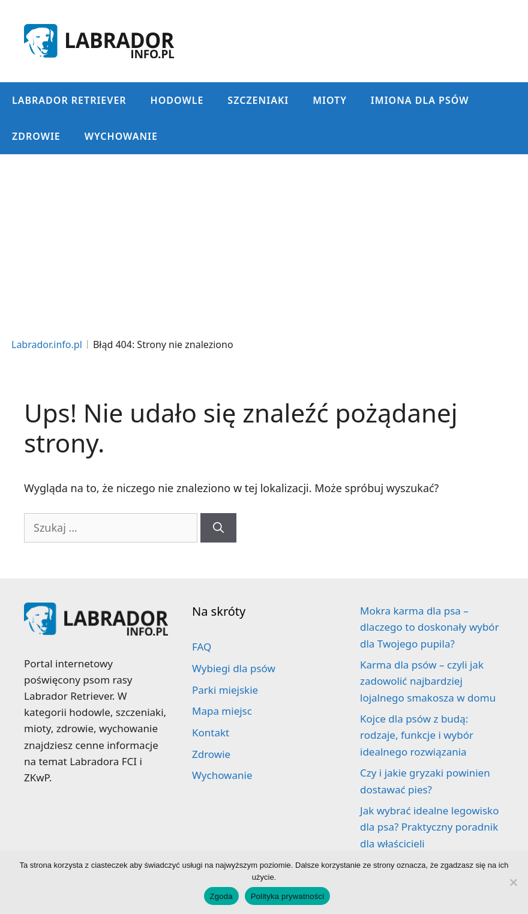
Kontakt (210, 732)
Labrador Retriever (69, 100)
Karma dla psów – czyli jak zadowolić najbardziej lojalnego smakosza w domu (428, 681)
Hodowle (177, 100)
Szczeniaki (258, 100)
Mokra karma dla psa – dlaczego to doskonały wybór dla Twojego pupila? (429, 627)
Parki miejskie (225, 690)
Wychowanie (121, 136)
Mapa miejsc (222, 711)
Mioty (330, 100)
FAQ (201, 647)
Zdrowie (36, 136)
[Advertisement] (264, 244)
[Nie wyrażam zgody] (513, 882)
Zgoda (221, 896)
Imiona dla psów (420, 100)
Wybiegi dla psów (233, 668)
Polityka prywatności (288, 896)
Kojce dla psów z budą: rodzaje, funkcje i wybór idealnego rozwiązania (416, 735)
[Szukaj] (218, 528)
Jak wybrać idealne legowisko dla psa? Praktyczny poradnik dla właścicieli (429, 827)
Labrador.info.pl (46, 344)
